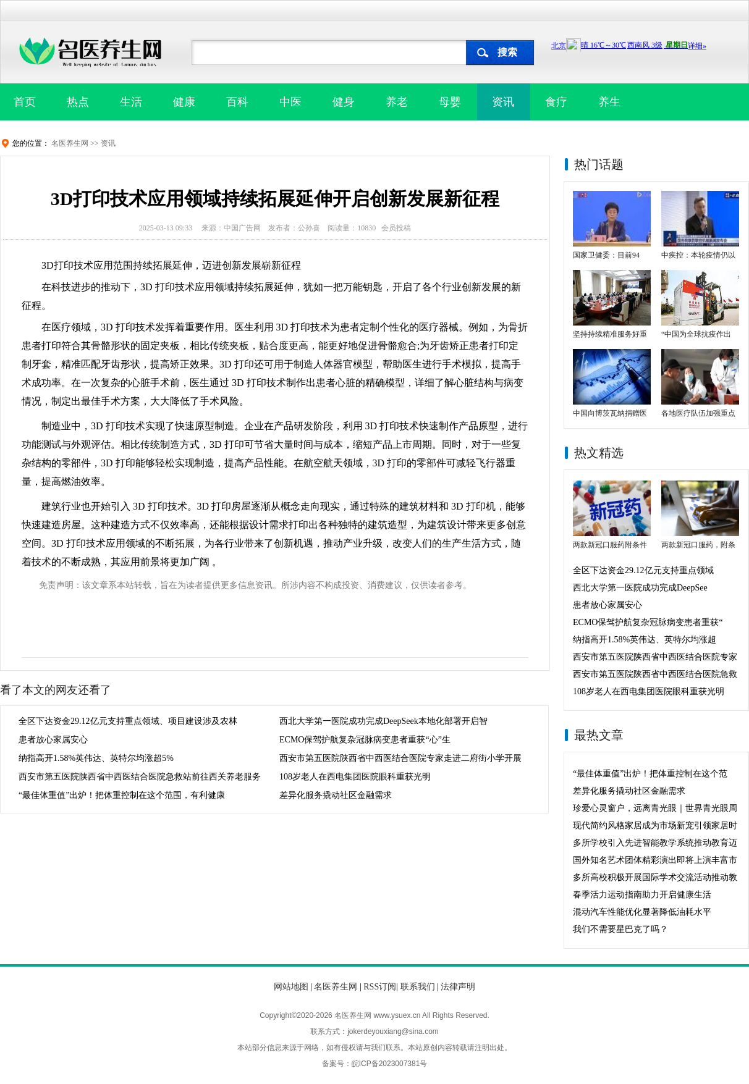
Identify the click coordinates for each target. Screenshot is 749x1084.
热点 (78, 102)
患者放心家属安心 (53, 739)
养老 (397, 102)
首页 (25, 102)
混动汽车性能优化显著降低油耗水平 (642, 912)
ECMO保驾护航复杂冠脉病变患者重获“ (648, 622)
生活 (131, 102)
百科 (237, 102)
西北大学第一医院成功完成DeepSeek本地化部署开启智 (383, 721)
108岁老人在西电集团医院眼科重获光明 (355, 776)
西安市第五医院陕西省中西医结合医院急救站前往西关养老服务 (140, 776)
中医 (290, 102)
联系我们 (417, 986)
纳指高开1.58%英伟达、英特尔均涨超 (644, 639)
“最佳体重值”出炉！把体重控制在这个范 (650, 773)
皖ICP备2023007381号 (390, 1063)
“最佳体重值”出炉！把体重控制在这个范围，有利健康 (122, 795)
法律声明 (458, 986)
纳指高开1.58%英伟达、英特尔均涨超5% (96, 758)
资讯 (503, 102)
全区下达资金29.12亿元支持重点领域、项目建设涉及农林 (128, 721)
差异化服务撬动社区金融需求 (335, 795)
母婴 (450, 102)
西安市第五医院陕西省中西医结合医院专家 (655, 657)
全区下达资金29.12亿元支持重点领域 (643, 570)
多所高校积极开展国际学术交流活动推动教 (655, 877)
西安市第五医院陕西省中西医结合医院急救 (655, 674)
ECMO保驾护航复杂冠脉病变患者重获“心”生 (365, 739)
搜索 (507, 52)
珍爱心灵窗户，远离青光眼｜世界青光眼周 (655, 808)
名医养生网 (69, 143)
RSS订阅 (379, 986)
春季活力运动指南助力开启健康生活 (642, 894)
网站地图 (291, 986)
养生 (609, 102)
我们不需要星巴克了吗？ (620, 929)
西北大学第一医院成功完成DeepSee (640, 587)
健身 (343, 102)
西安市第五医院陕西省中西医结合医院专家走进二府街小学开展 (400, 758)
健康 (184, 102)
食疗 (556, 102)
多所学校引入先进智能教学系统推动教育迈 (655, 842)
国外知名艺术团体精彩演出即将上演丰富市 (655, 860)
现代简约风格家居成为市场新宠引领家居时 (655, 825)
